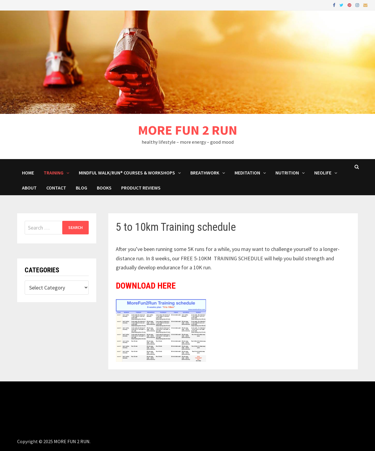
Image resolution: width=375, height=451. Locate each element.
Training (53, 173)
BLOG (81, 188)
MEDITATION (247, 173)
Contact (56, 188)
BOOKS (104, 188)
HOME (28, 173)
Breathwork (204, 173)
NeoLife (322, 173)
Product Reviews (141, 188)
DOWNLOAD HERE (146, 286)
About (29, 188)
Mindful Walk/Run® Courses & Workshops (127, 173)
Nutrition (287, 173)
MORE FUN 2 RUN (187, 130)
